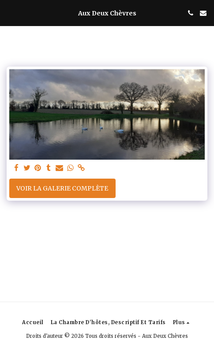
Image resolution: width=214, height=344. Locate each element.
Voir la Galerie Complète (62, 188)
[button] (9, 12)
